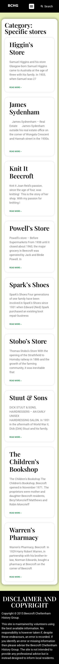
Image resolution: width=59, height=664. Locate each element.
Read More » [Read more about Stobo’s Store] (15, 381)
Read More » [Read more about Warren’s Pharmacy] (15, 577)
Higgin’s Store (21, 48)
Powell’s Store (29, 228)
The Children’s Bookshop (24, 461)
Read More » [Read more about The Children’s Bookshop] (15, 513)
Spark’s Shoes (29, 284)
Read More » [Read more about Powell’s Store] (15, 268)
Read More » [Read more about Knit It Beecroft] (15, 211)
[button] (31, 6)
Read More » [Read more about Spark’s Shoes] (15, 324)
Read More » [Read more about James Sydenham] (15, 151)
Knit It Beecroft (21, 172)
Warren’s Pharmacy (23, 533)
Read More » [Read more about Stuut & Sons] (15, 437)
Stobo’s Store (28, 341)
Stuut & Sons (28, 397)
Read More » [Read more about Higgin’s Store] (15, 87)
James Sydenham (24, 108)
